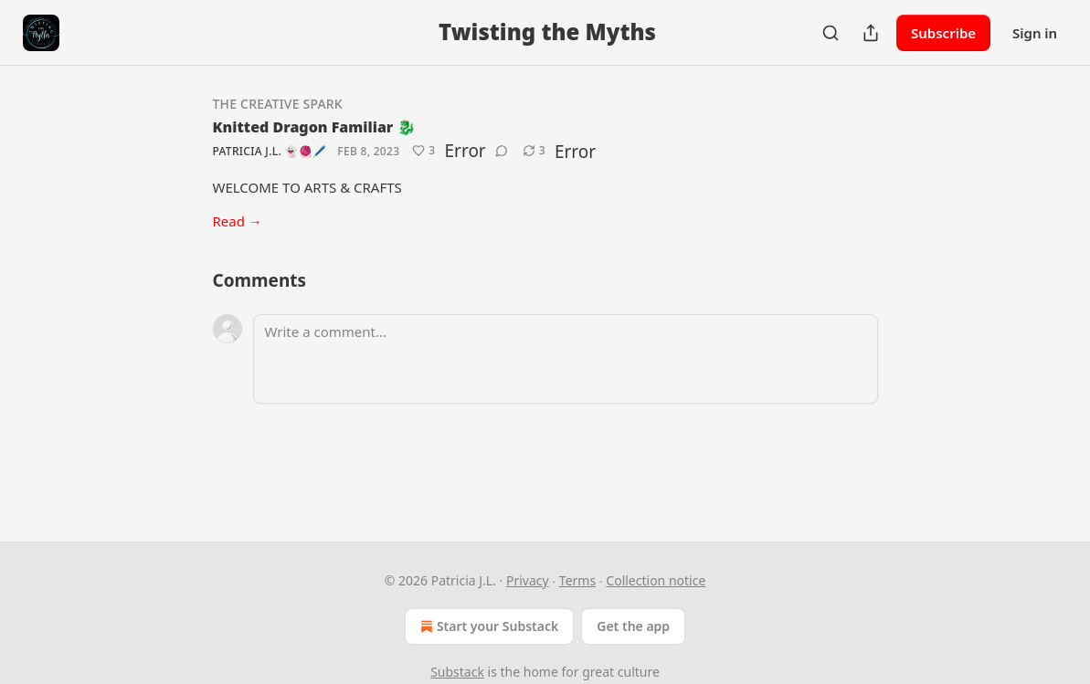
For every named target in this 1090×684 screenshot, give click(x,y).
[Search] (830, 33)
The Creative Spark (278, 103)
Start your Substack (487, 626)
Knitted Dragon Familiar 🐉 (314, 127)
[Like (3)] (423, 151)
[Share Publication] (870, 33)
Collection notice (655, 580)
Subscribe (943, 33)
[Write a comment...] (565, 359)
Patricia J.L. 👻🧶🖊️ (270, 151)
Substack (457, 671)
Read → (237, 221)
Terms (577, 580)
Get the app (633, 626)
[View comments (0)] (501, 151)
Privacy (527, 580)
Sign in (1034, 33)
